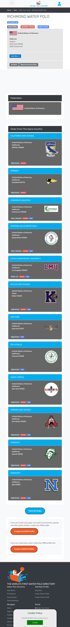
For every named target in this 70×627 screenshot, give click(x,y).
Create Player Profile (42, 594)
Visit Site (15, 56)
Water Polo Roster (42, 608)
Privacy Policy (12, 625)
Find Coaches (12, 597)
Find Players (11, 594)
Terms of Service (13, 622)
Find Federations (13, 601)
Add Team (38, 590)
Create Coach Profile (42, 597)
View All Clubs (35, 511)
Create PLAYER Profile (24, 531)
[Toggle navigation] (11, 3)
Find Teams (11, 590)
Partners (10, 615)
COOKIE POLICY (42, 618)
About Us (10, 611)
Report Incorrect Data (29, 65)
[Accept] (35, 622)
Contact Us (11, 618)
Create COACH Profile (24, 549)
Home (9, 10)
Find (15, 10)
